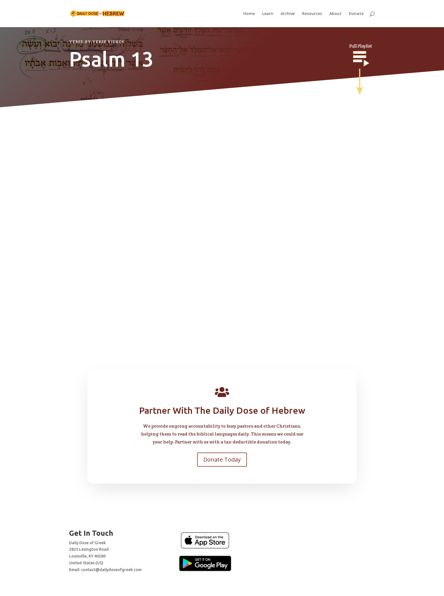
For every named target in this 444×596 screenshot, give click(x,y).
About (335, 14)
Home (249, 14)
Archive (288, 14)
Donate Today (222, 459)
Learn (267, 14)
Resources (312, 14)
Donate (356, 14)
